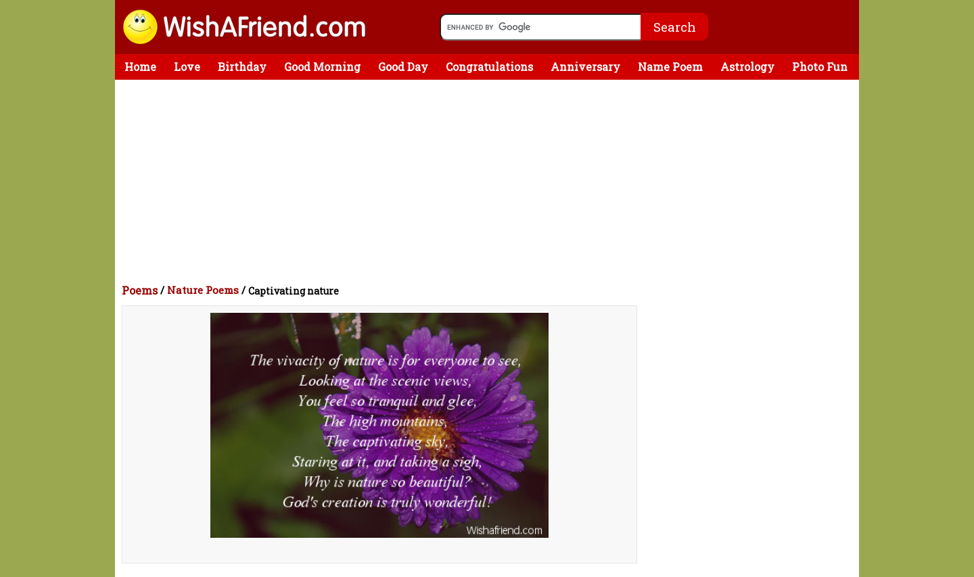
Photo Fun (820, 66)
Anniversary (585, 66)
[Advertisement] (490, 181)
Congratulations (489, 66)
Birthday (242, 66)
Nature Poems (203, 290)
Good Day (403, 66)
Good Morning (322, 66)
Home (140, 66)
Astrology (747, 66)
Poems (140, 290)
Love (187, 66)
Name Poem (670, 66)
